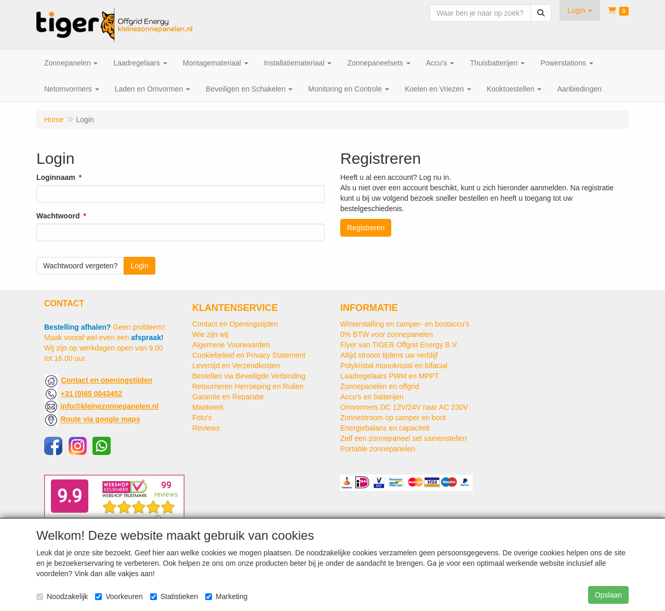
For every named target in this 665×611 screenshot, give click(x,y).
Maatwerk (208, 407)
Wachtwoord (57, 216)
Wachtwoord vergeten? (80, 266)
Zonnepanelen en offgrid (379, 386)
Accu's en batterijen (372, 397)
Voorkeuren (119, 596)
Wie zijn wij (210, 334)
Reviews (206, 428)
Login (139, 266)
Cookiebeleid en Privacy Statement (248, 355)
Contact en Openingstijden (235, 324)
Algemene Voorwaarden (231, 345)
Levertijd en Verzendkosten (236, 365)
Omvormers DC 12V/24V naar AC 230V (404, 407)
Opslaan (608, 595)
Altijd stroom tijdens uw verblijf (389, 355)
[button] (580, 10)
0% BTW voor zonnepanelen (386, 334)
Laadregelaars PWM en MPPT (389, 376)
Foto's (202, 417)
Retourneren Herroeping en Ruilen (247, 386)
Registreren (365, 228)
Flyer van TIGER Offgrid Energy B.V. (399, 345)
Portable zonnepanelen (377, 449)
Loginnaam (55, 177)
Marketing (226, 596)
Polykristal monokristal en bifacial (393, 365)
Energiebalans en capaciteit (385, 428)
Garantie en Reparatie (228, 397)
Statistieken (174, 596)
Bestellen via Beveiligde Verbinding (248, 376)
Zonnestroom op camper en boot (393, 417)
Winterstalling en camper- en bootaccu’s (405, 324)
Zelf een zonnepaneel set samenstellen (403, 438)
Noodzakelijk (62, 596)
